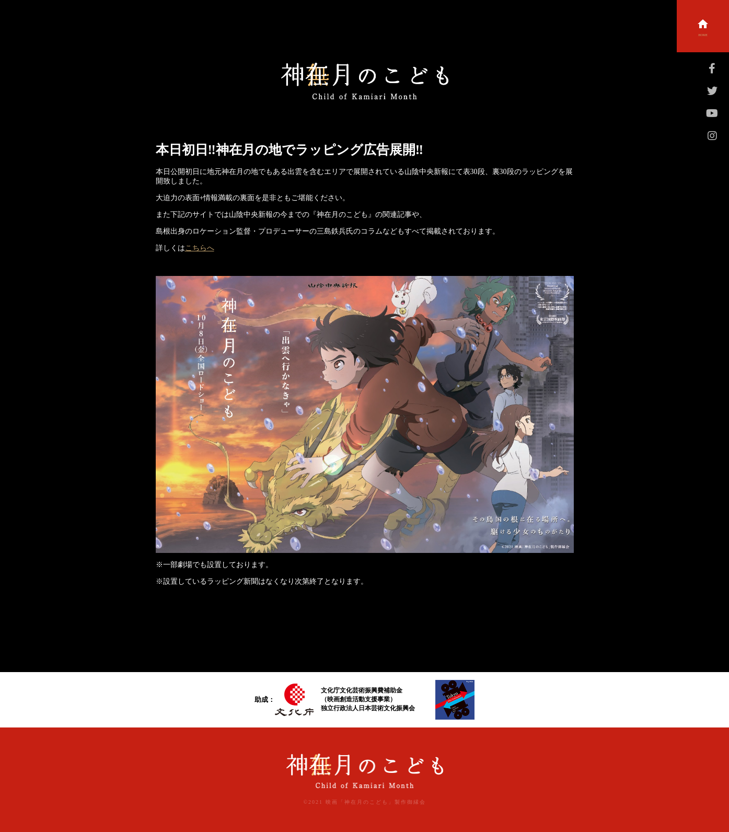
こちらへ (199, 248)
